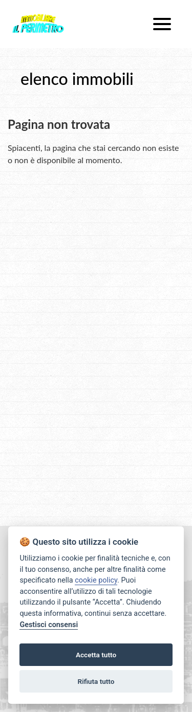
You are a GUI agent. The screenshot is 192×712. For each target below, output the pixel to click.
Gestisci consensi (48, 624)
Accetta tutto (96, 655)
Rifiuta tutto (96, 681)
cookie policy (96, 580)
